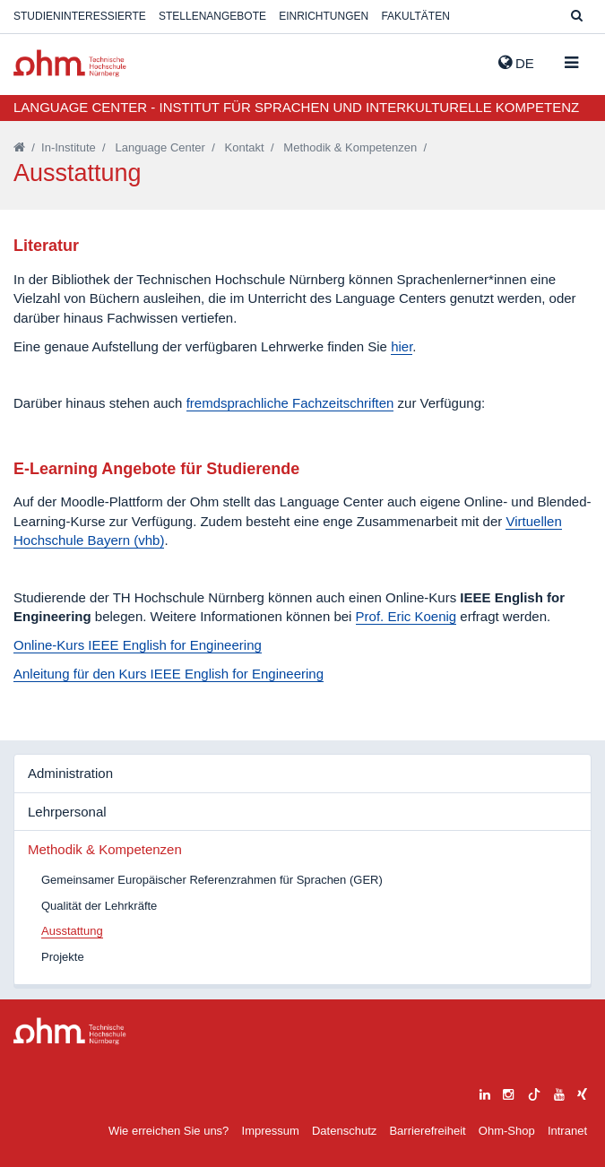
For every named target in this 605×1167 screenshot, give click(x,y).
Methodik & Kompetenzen (350, 147)
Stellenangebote (212, 16)
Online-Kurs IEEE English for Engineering (137, 645)
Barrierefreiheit (427, 1130)
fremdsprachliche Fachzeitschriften (290, 403)
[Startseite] (19, 147)
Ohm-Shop (507, 1130)
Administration (70, 773)
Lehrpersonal (67, 811)
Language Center (159, 147)
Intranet (567, 1130)
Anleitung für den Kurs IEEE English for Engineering (168, 673)
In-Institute (68, 147)
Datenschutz (344, 1130)
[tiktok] (534, 1092)
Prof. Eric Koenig (406, 616)
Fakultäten (415, 16)
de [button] (516, 63)
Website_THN (69, 63)
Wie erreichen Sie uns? (168, 1130)
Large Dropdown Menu (69, 1031)
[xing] (582, 1092)
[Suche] (577, 16)
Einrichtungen (323, 16)
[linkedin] (485, 1092)
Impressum (270, 1130)
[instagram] (508, 1092)
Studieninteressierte (79, 16)
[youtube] (559, 1092)
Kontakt (244, 147)
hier (401, 346)
